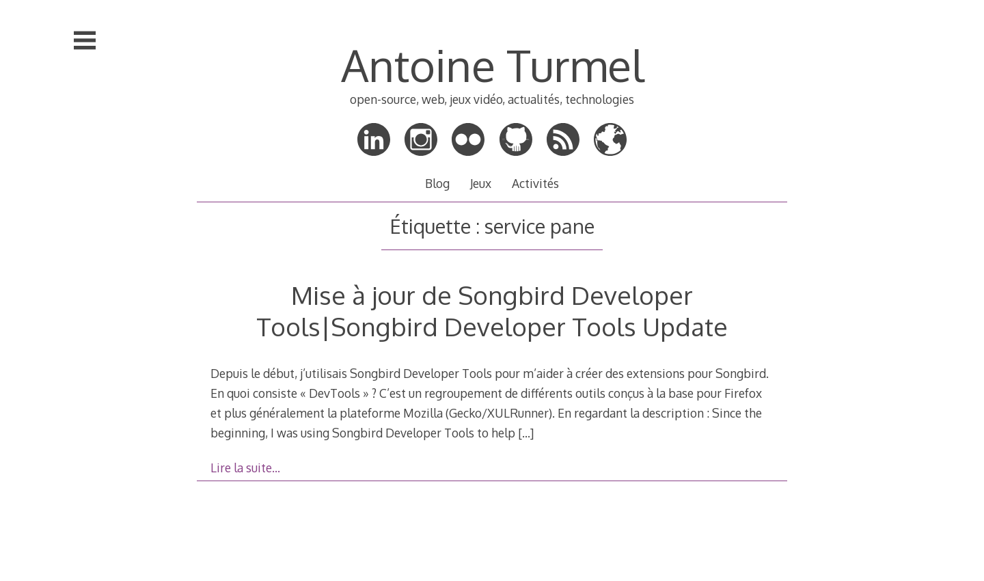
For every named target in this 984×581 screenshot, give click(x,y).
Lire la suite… (245, 467)
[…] (526, 432)
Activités (535, 183)
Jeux (480, 183)
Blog (437, 183)
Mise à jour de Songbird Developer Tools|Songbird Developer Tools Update (492, 310)
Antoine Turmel (492, 64)
